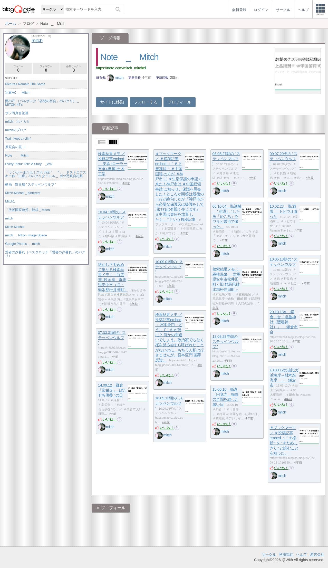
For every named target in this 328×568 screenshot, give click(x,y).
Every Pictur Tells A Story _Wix (28, 164)
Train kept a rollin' (18, 138)
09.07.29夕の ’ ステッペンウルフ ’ (283, 158)
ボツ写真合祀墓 (16, 113)
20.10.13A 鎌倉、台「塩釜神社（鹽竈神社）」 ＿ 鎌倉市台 (284, 322)
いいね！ (109, 189)
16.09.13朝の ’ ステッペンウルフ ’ (169, 403)
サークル (269, 554)
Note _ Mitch (129, 57)
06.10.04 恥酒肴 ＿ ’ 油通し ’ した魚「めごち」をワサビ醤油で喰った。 (227, 216)
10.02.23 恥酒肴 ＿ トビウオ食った (284, 211)
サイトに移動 (112, 102)
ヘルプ (301, 554)
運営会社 (317, 554)
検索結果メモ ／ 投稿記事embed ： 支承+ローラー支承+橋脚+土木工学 (112, 163)
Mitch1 (10, 201)
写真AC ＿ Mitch (17, 92)
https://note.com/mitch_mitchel (121, 68)
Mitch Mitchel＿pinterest (22, 193)
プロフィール (179, 102)
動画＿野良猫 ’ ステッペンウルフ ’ (30, 184)
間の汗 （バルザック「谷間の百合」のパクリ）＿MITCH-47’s (42, 103)
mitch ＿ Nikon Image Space (26, 235)
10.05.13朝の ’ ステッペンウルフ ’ (283, 264)
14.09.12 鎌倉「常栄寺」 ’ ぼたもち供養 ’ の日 (112, 390)
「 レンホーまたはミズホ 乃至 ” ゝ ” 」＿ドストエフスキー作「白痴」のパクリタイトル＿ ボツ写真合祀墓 (45, 174)
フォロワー (46, 68)
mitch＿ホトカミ (17, 121)
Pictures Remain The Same (25, 84)
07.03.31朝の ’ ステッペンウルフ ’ (112, 337)
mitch (115, 77)
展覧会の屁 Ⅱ (15, 147)
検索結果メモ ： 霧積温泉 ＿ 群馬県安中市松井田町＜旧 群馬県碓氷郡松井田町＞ (228, 279)
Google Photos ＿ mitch (22, 244)
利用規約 (286, 554)
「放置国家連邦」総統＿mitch (27, 210)
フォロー (18, 68)
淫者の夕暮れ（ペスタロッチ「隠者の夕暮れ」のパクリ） (45, 254)
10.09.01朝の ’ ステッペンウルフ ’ (169, 266)
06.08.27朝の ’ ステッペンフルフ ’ (226, 158)
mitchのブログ (15, 130)
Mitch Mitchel (14, 227)
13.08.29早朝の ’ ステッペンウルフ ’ (226, 341)
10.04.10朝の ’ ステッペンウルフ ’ (112, 217)
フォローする (146, 102)
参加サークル (73, 68)
